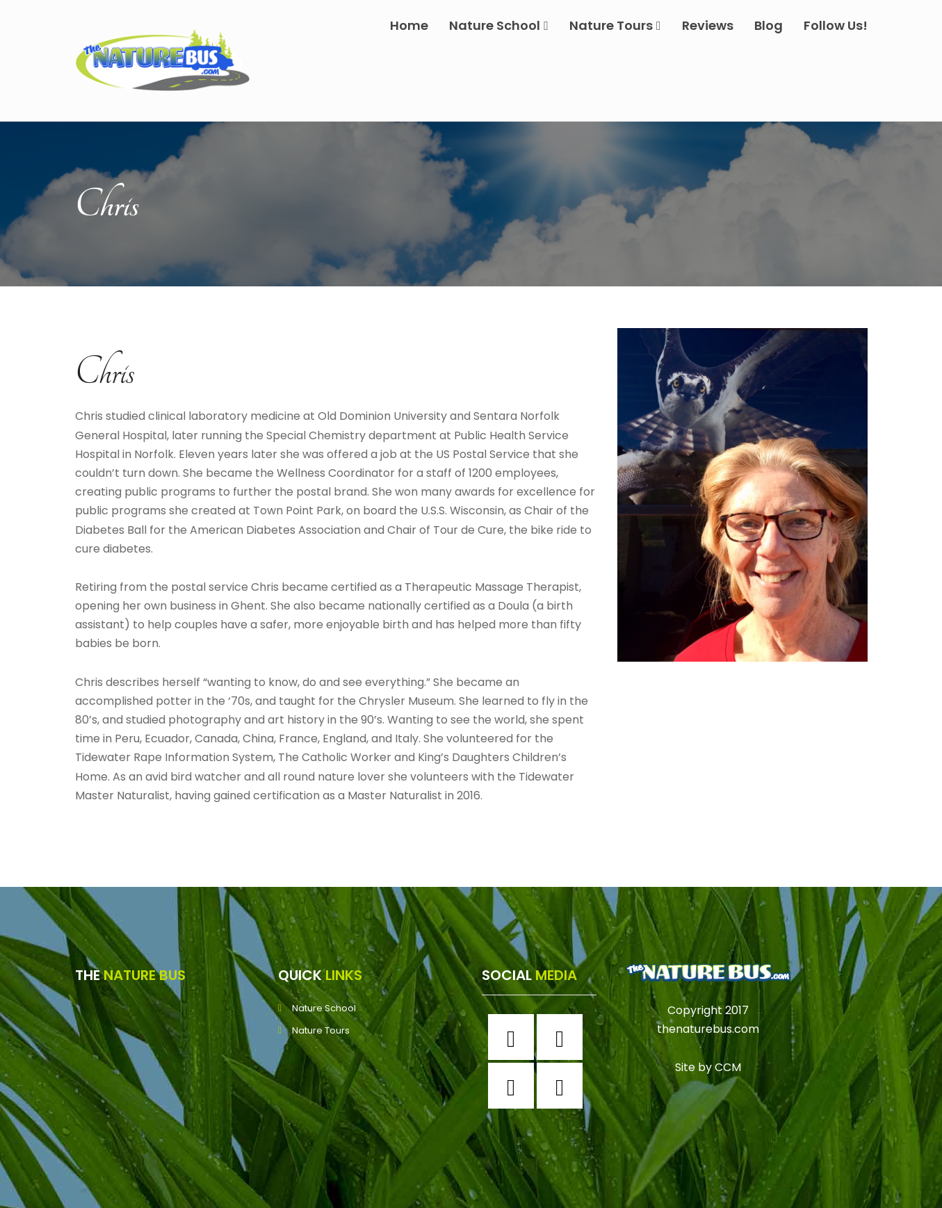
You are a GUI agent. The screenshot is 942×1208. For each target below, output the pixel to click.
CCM (728, 1067)
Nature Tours (615, 25)
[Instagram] (563, 1037)
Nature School (499, 25)
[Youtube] (563, 1086)
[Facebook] (514, 1037)
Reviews (707, 25)
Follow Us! (836, 25)
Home (409, 25)
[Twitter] (514, 1086)
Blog (768, 25)
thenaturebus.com (708, 1029)
